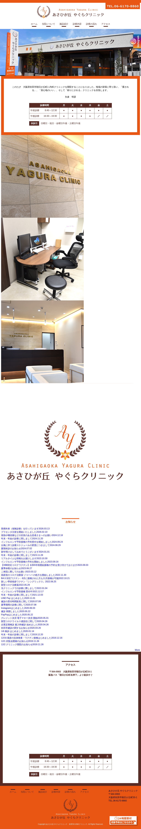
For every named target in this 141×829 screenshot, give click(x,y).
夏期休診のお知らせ (16, 548)
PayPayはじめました (17, 615)
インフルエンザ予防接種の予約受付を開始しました (32, 542)
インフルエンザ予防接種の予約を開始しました (29, 562)
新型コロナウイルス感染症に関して (24, 621)
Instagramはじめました (18, 608)
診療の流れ (91, 24)
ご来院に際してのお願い (18, 571)
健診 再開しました (15, 611)
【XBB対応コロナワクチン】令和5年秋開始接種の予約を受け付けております (44, 565)
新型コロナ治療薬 (15, 585)
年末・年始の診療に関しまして (22, 555)
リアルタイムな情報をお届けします (24, 558)
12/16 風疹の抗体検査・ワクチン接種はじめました (31, 638)
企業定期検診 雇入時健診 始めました (25, 624)
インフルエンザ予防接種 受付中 (22, 591)
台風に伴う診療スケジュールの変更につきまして (31, 545)
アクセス (105, 24)
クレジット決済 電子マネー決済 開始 (25, 618)
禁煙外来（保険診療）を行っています (25, 528)
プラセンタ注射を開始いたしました (24, 532)
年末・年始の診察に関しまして (22, 538)
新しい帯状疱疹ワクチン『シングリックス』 (28, 581)
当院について (48, 24)
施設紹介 (63, 24)
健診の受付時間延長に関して (21, 601)
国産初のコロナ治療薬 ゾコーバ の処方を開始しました (33, 575)
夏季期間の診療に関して (18, 605)
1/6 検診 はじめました (17, 631)
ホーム (34, 24)
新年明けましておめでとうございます (25, 552)
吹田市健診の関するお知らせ (21, 628)
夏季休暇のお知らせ (16, 568)
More (137, 650)
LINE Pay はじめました (18, 598)
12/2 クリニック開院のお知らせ (22, 644)
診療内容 (77, 24)
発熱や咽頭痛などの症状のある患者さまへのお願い (32, 535)
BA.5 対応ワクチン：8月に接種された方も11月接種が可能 (35, 578)
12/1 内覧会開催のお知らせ (20, 641)
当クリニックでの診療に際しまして (24, 588)
